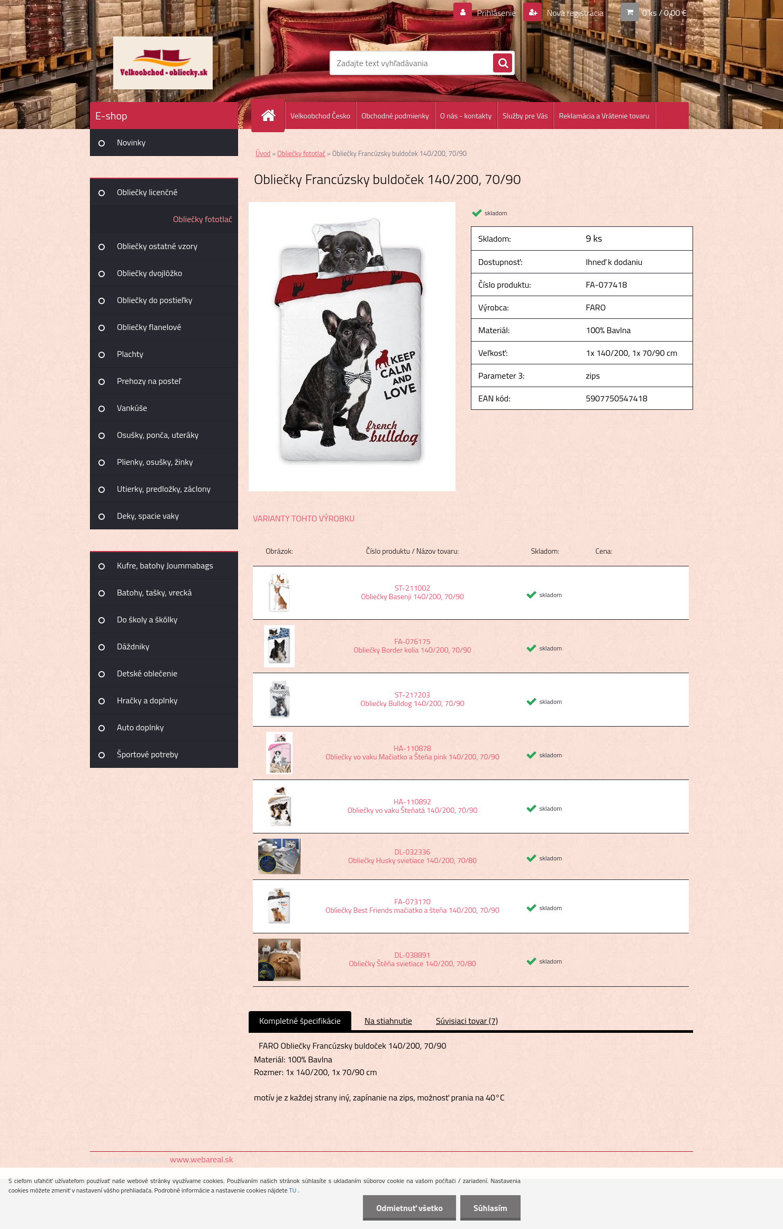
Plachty (130, 353)
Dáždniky (133, 646)
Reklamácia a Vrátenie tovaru (604, 115)
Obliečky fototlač (202, 219)
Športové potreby (147, 754)
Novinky (131, 142)
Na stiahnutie (388, 1020)
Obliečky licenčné (147, 192)
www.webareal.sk (201, 1159)
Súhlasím (490, 1208)
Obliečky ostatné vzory (157, 246)
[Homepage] (272, 115)
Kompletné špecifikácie (300, 1020)
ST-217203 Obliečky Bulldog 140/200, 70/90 (412, 699)
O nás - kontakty (465, 115)
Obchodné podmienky (395, 115)
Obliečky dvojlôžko (149, 273)
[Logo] (162, 62)
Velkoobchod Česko (320, 115)
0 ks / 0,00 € (664, 12)
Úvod (263, 153)
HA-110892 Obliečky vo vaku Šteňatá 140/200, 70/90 (413, 805)
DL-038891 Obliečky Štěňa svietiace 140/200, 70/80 (412, 959)
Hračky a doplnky (147, 700)
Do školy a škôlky (147, 619)
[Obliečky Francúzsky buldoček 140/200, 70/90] (352, 206)
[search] (502, 63)
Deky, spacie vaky (148, 515)
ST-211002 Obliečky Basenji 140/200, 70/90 (412, 592)
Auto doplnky (140, 727)
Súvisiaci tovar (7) (467, 1020)
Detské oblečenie (147, 673)
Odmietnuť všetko (409, 1208)
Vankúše (132, 407)
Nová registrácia (574, 12)
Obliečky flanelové (149, 326)
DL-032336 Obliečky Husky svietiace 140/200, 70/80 (412, 856)
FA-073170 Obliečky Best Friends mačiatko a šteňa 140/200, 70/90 (412, 905)
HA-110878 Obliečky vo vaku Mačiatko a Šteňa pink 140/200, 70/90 (412, 752)
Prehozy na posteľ (149, 380)
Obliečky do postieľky (155, 300)
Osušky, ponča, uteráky (158, 434)
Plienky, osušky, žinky (155, 461)
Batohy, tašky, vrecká (154, 592)
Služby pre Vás (525, 115)
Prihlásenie (496, 12)
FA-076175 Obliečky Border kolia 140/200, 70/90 (412, 645)
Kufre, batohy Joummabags (165, 565)
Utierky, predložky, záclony (164, 488)
